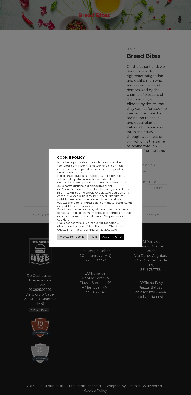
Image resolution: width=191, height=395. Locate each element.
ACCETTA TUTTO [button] (112, 236)
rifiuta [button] (93, 236)
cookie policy (74, 172)
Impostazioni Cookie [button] (72, 236)
